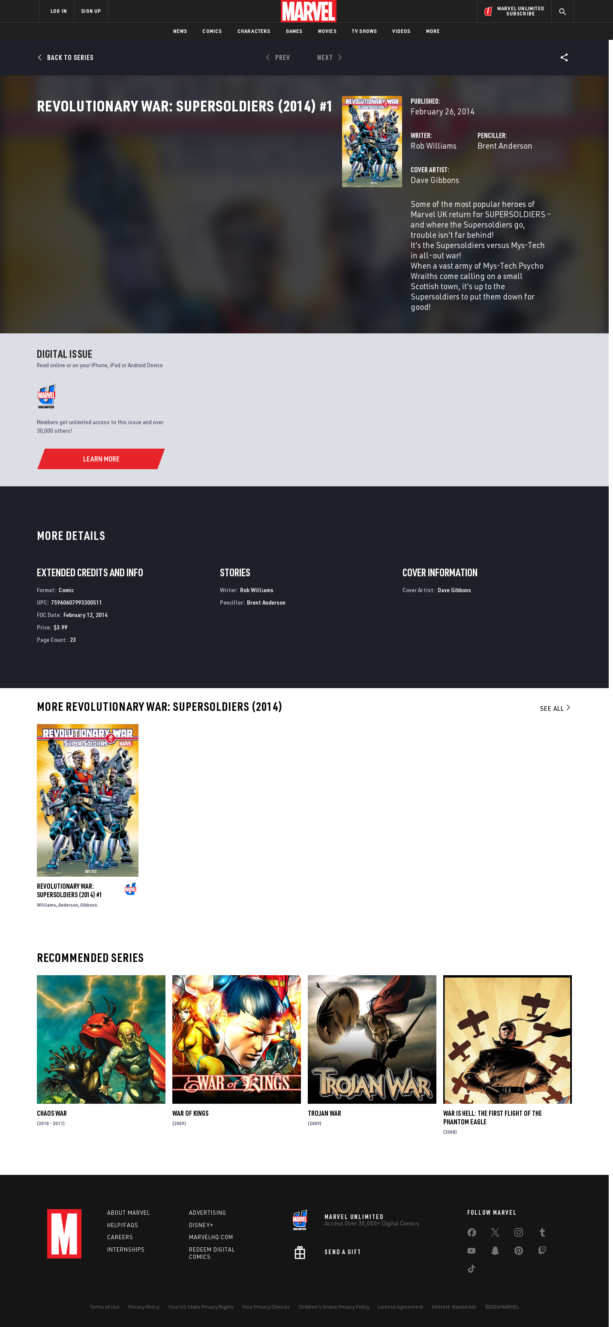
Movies (327, 31)
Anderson (68, 916)
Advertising (207, 1212)
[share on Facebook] (471, 1234)
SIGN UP (91, 11)
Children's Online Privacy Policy (334, 1306)
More (433, 31)
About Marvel (128, 1212)
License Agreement (400, 1306)
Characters (253, 31)
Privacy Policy (143, 1306)
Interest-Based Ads (454, 1306)
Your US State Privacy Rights (201, 1306)
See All (556, 720)
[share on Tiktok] (471, 1270)
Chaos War (52, 1125)
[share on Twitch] (542, 1252)
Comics (212, 31)
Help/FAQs (122, 1225)
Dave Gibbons (221, 217)
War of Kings (190, 1125)
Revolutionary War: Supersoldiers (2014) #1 (69, 902)
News (180, 31)
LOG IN (59, 11)
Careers (120, 1237)
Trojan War (324, 1125)
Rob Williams (220, 183)
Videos (401, 31)
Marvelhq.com (211, 1237)
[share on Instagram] (518, 1234)
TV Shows (364, 31)
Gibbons (88, 916)
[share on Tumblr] (542, 1234)
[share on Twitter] (495, 1234)
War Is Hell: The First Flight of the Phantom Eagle (492, 1129)
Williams (46, 916)
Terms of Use (105, 1306)
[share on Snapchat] (495, 1252)
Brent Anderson (398, 183)
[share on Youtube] (471, 1252)
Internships (126, 1249)
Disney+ (201, 1225)
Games (294, 31)
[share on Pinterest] (518, 1252)
